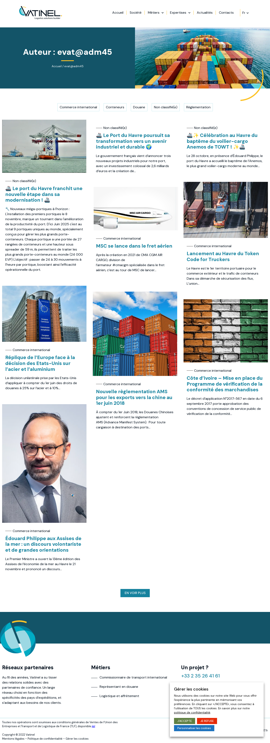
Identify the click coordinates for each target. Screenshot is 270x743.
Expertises (197, 13)
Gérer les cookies (77, 738)
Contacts (243, 13)
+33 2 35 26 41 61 (201, 675)
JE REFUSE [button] (207, 721)
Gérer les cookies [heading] (191, 689)
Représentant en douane (119, 686)
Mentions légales (13, 738)
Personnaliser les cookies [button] (194, 728)
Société (153, 13)
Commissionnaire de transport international (133, 677)
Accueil (134, 13)
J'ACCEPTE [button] (184, 721)
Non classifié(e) (24, 181)
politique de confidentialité (192, 712)
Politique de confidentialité (45, 738)
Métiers (173, 13)
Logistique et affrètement (119, 696)
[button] (135, 593)
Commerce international (212, 246)
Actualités (222, 13)
